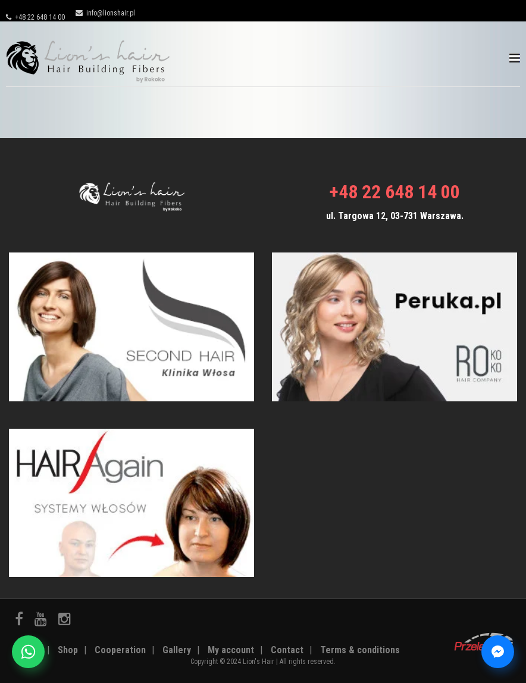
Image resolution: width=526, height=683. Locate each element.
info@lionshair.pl (105, 13)
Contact (287, 650)
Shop (68, 650)
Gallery (176, 650)
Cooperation (120, 650)
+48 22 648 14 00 (35, 17)
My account (231, 650)
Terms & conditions (360, 650)
